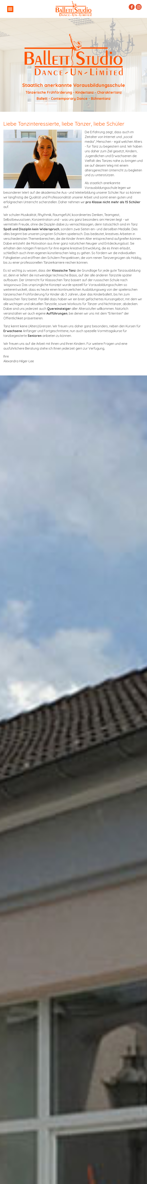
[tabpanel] (73, 65)
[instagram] (139, 7)
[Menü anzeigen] (10, 9)
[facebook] (132, 7)
